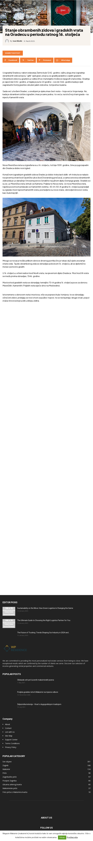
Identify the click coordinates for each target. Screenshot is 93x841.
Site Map (8, 736)
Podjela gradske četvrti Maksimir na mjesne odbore (37, 692)
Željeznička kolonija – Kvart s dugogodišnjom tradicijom (39, 704)
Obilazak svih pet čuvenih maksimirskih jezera (35, 680)
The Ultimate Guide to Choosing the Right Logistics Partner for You (43, 620)
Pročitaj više (72, 837)
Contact (8, 728)
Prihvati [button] (62, 837)
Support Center (11, 739)
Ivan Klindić (17, 41)
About (7, 724)
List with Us (10, 732)
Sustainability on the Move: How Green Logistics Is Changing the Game (45, 608)
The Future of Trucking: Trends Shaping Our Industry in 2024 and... (43, 633)
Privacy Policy (10, 747)
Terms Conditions (12, 743)
